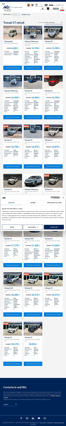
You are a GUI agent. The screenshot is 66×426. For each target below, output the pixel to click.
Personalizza (33, 227)
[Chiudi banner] (63, 197)
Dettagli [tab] (33, 202)
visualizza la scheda (13, 67)
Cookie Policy (50, 422)
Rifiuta (12, 227)
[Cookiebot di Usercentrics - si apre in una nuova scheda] (52, 197)
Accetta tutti (54, 227)
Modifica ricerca (26, 14)
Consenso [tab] (11, 202)
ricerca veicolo (9, 10)
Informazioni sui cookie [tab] (54, 202)
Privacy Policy (43, 422)
